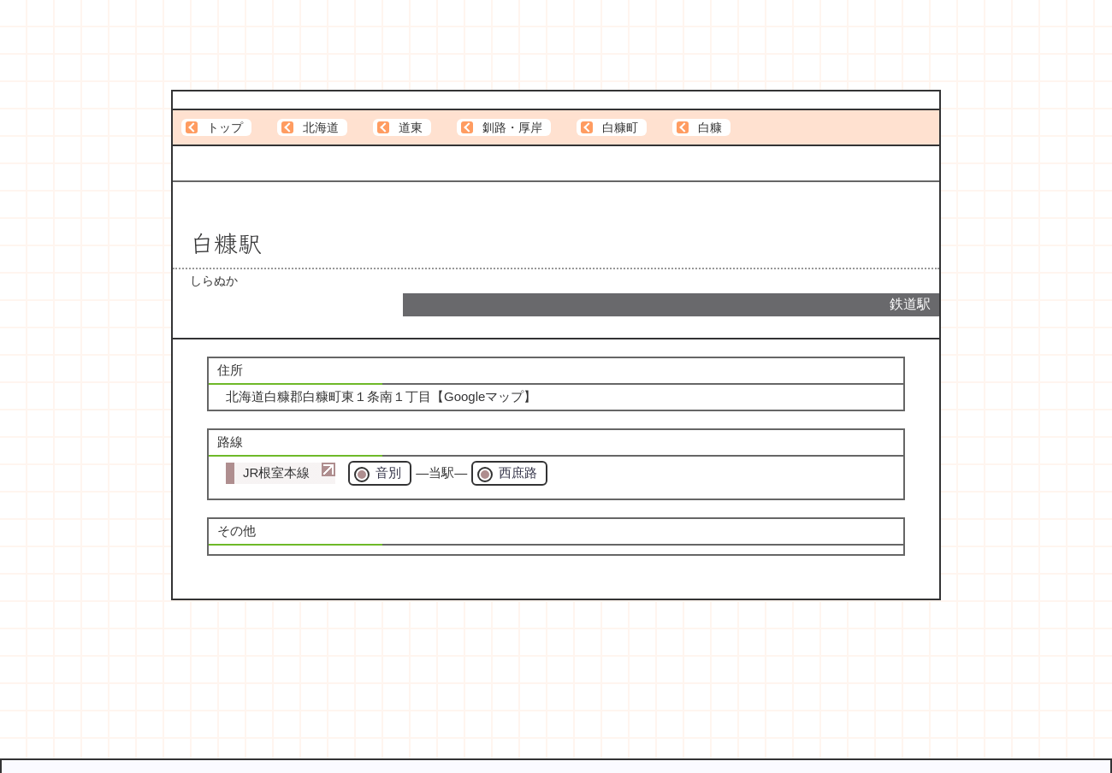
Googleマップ (483, 396)
